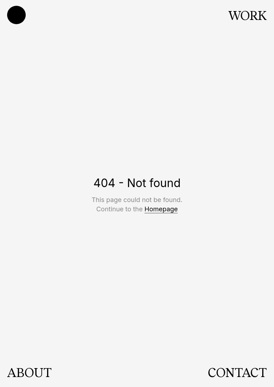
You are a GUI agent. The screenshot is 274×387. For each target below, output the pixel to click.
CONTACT (237, 372)
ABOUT (29, 372)
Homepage (161, 209)
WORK (247, 15)
